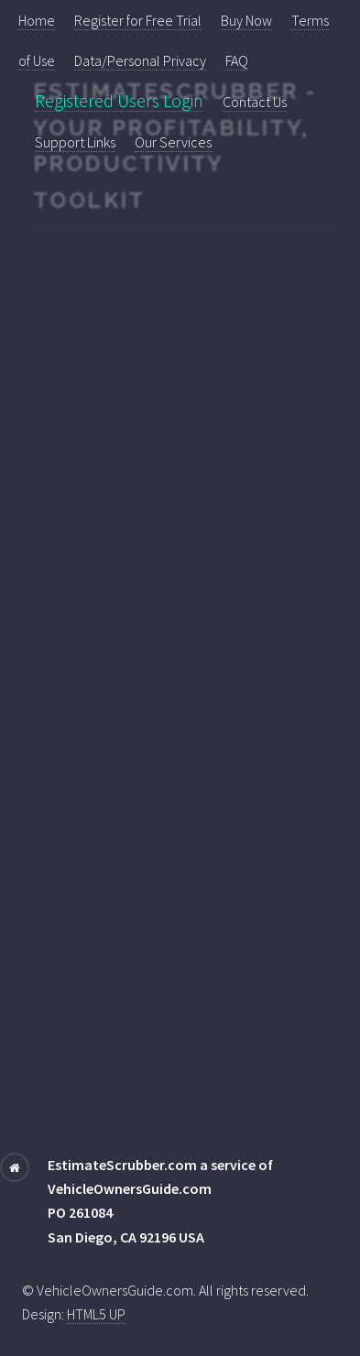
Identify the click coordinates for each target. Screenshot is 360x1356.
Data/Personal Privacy (140, 60)
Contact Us (255, 101)
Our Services (173, 142)
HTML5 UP (96, 1314)
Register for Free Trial (138, 20)
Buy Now (246, 20)
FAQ (236, 60)
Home (36, 20)
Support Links (75, 142)
